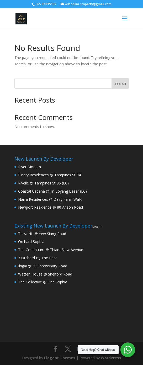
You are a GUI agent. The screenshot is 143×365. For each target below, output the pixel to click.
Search (120, 83)
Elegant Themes (59, 357)
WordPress (111, 357)
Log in (97, 226)
